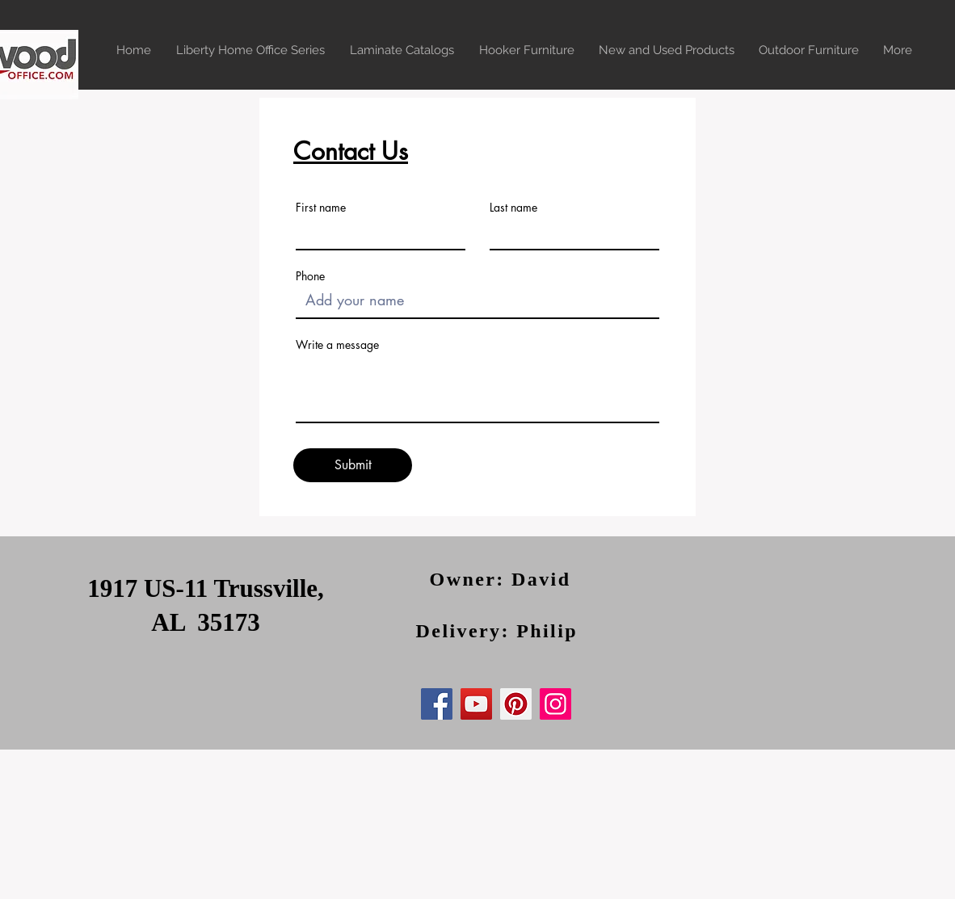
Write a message (337, 345)
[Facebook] (436, 704)
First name (321, 207)
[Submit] (352, 465)
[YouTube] (476, 704)
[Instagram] (555, 704)
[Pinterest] (516, 704)
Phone (310, 276)
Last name (513, 207)
